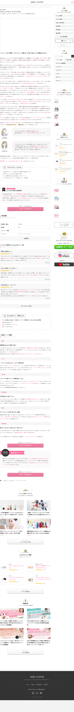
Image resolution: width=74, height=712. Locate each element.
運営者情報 (48, 695)
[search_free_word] (72, 61)
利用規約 (31, 695)
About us (25, 695)
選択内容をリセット (64, 49)
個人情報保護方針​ (39, 695)
